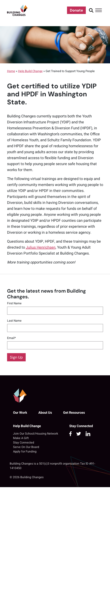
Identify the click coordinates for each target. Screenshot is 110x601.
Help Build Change (30, 71)
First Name (14, 303)
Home (11, 71)
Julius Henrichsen (40, 247)
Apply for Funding (24, 451)
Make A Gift (21, 438)
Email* (11, 338)
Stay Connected (23, 442)
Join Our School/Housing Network (35, 433)
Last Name (14, 320)
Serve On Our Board (26, 447)
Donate (76, 10)
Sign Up (16, 357)
